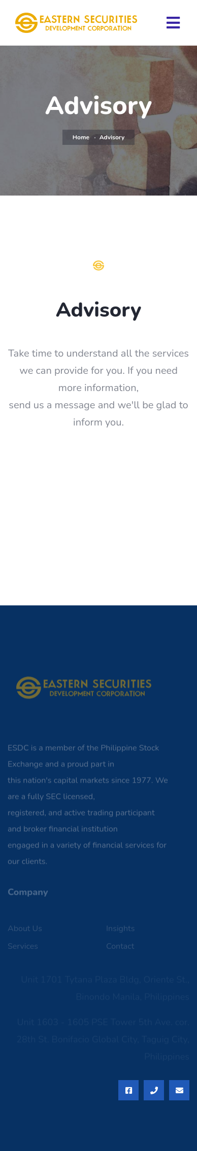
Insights (120, 930)
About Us (25, 930)
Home (81, 137)
